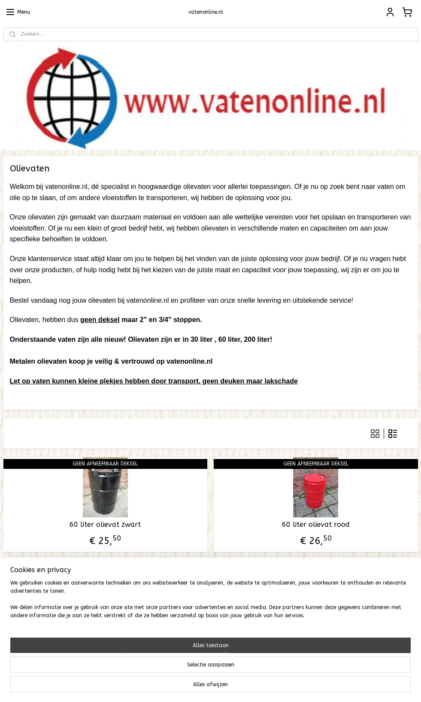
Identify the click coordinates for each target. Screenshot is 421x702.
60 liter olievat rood (316, 524)
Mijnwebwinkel (303, 686)
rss (200, 686)
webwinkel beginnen (231, 686)
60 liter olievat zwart (105, 524)
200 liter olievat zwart (105, 626)
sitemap (184, 686)
